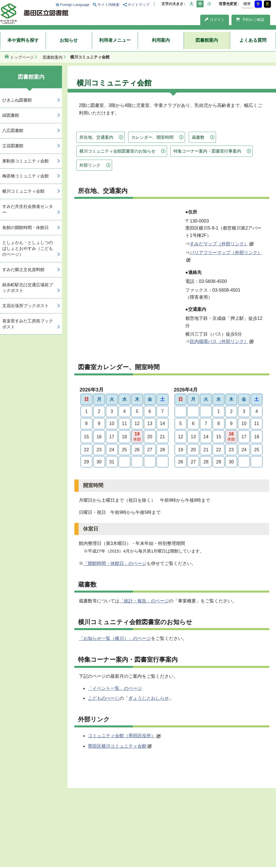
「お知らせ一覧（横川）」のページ (115, 638)
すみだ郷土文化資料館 (23, 269)
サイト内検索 (108, 5)
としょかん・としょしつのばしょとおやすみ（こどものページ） (27, 248)
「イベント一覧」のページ (115, 688)
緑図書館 (10, 115)
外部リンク (90, 165)
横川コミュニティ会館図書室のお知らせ (117, 151)
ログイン (214, 19)
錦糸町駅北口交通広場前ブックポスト (27, 287)
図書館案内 (206, 40)
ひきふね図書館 (17, 100)
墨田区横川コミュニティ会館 (117, 746)
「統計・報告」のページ (144, 600)
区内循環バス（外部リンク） (219, 341)
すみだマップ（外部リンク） (219, 243)
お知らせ (69, 40)
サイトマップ (139, 5)
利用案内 (161, 40)
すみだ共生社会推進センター (27, 209)
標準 (247, 4)
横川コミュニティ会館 (23, 191)
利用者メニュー (115, 40)
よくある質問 (252, 40)
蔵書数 (198, 137)
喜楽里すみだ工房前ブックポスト (27, 323)
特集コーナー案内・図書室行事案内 (207, 151)
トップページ (22, 57)
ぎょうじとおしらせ (148, 698)
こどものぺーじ (103, 698)
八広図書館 (12, 130)
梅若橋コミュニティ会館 (25, 175)
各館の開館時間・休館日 (25, 227)
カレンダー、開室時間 (152, 137)
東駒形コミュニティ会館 (25, 161)
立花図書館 (12, 145)
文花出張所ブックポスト (25, 305)
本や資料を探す (23, 40)
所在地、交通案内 (96, 137)
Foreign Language (75, 5)
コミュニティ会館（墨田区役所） (121, 735)
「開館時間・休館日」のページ (114, 563)
